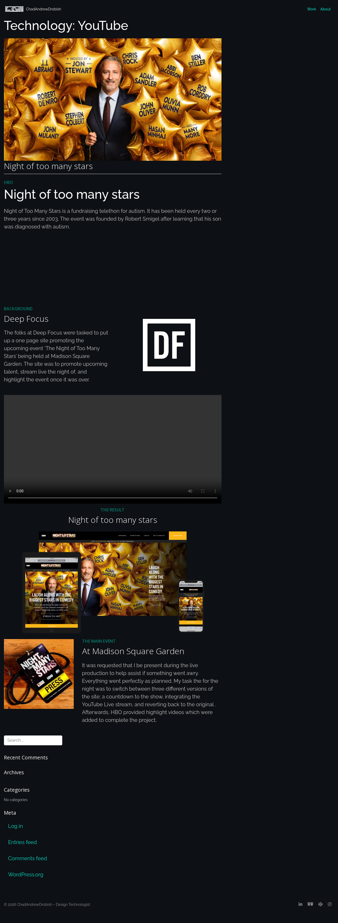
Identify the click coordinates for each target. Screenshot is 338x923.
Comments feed (27, 858)
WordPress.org (25, 874)
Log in (15, 826)
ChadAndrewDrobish (33, 9)
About (325, 9)
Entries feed (22, 842)
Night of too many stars (48, 165)
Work (311, 9)
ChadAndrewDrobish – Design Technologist (53, 904)
